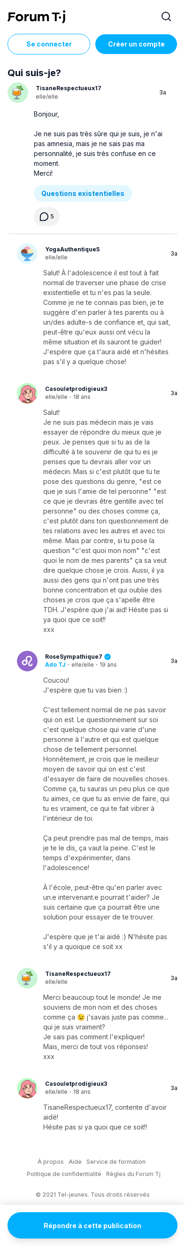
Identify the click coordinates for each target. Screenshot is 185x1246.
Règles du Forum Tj (133, 1173)
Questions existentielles (82, 193)
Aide (75, 1161)
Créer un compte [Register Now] (136, 44)
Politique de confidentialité (64, 1173)
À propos (51, 1161)
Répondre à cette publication (92, 1226)
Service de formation (116, 1161)
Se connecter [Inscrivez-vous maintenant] (49, 44)
